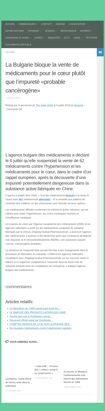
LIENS (77, 38)
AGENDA (60, 24)
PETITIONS (91, 38)
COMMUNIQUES (27, 24)
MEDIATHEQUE (68, 31)
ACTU (67, 38)
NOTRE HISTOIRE (14, 31)
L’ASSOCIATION (77, 24)
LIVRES (38, 38)
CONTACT (46, 24)
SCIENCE (50, 31)
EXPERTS (85, 31)
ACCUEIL (10, 24)
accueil (10, 52)
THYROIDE (33, 31)
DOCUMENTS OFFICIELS (18, 44)
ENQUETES (54, 38)
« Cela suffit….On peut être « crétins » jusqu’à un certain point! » (46, 370)
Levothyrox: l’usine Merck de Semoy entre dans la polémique (17, 382)
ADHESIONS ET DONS (17, 38)
